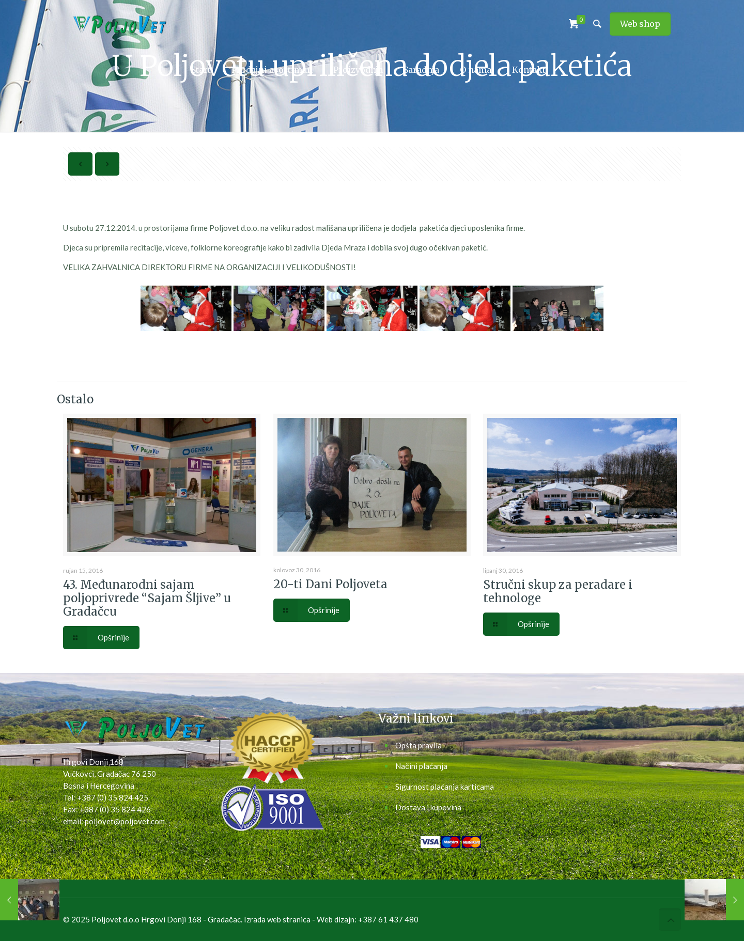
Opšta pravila (418, 745)
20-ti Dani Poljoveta (330, 584)
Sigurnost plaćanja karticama (444, 786)
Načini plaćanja (421, 766)
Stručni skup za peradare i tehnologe (557, 591)
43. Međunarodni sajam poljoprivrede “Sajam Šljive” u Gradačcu (147, 598)
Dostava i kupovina (428, 807)
